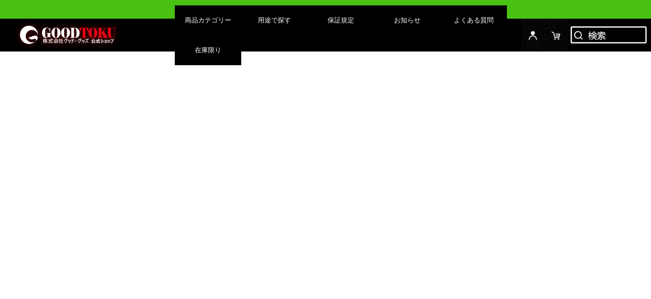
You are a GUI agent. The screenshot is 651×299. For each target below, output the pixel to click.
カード (556, 35)
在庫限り (208, 50)
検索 (609, 35)
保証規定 (341, 20)
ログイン (533, 35)
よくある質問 (474, 20)
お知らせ (407, 20)
